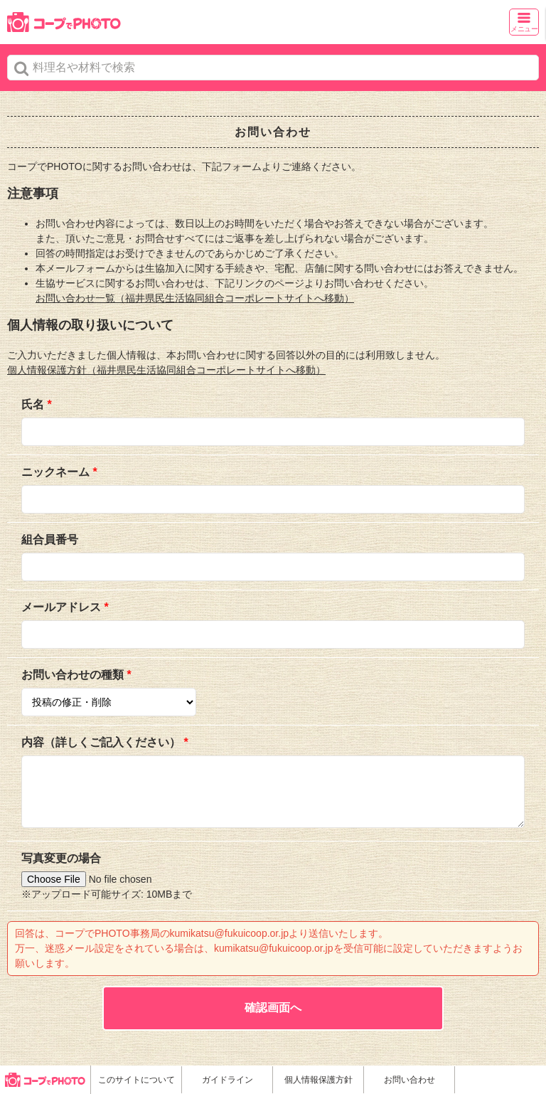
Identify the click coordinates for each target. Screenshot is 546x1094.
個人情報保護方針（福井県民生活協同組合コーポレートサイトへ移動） (166, 370)
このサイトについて (136, 1080)
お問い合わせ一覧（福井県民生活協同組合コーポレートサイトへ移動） (195, 298)
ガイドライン (227, 1080)
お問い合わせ (409, 1080)
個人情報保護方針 (318, 1080)
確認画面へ (273, 1008)
